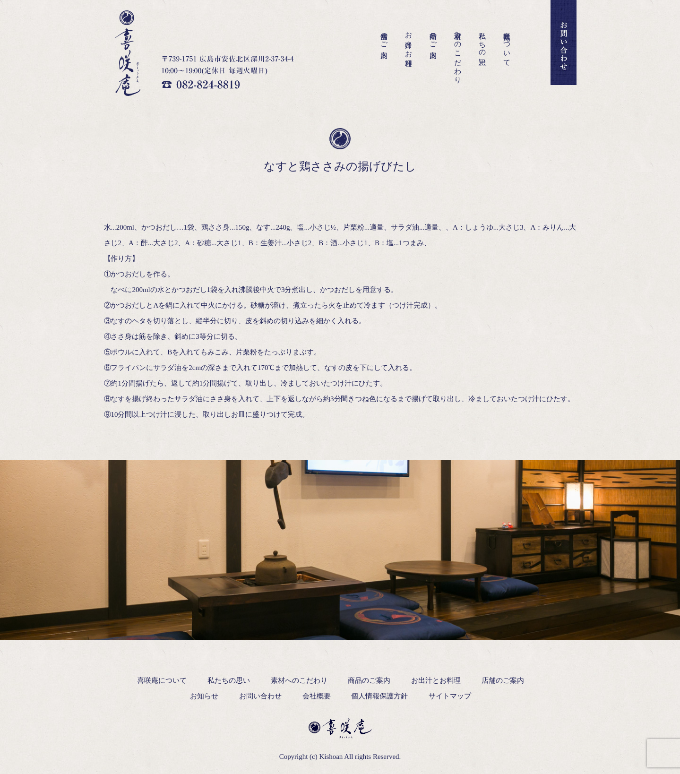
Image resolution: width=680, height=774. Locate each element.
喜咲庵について (507, 45)
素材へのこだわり (458, 53)
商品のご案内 (433, 37)
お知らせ (204, 696)
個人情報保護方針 (379, 696)
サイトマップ (450, 696)
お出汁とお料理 (409, 41)
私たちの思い (482, 45)
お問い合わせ (260, 696)
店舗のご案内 (384, 37)
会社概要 (316, 696)
